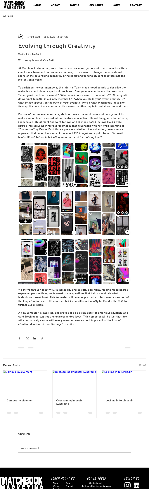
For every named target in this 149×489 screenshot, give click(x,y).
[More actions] (129, 37)
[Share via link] (42, 338)
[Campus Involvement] (25, 383)
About (55, 483)
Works (56, 486)
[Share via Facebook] (19, 338)
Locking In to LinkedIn (119, 400)
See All (142, 365)
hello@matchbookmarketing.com (95, 486)
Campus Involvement (20, 400)
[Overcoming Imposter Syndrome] (75, 383)
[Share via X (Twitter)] (27, 338)
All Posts (8, 15)
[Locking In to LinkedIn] (124, 383)
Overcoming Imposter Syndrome (70, 402)
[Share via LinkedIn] (34, 338)
